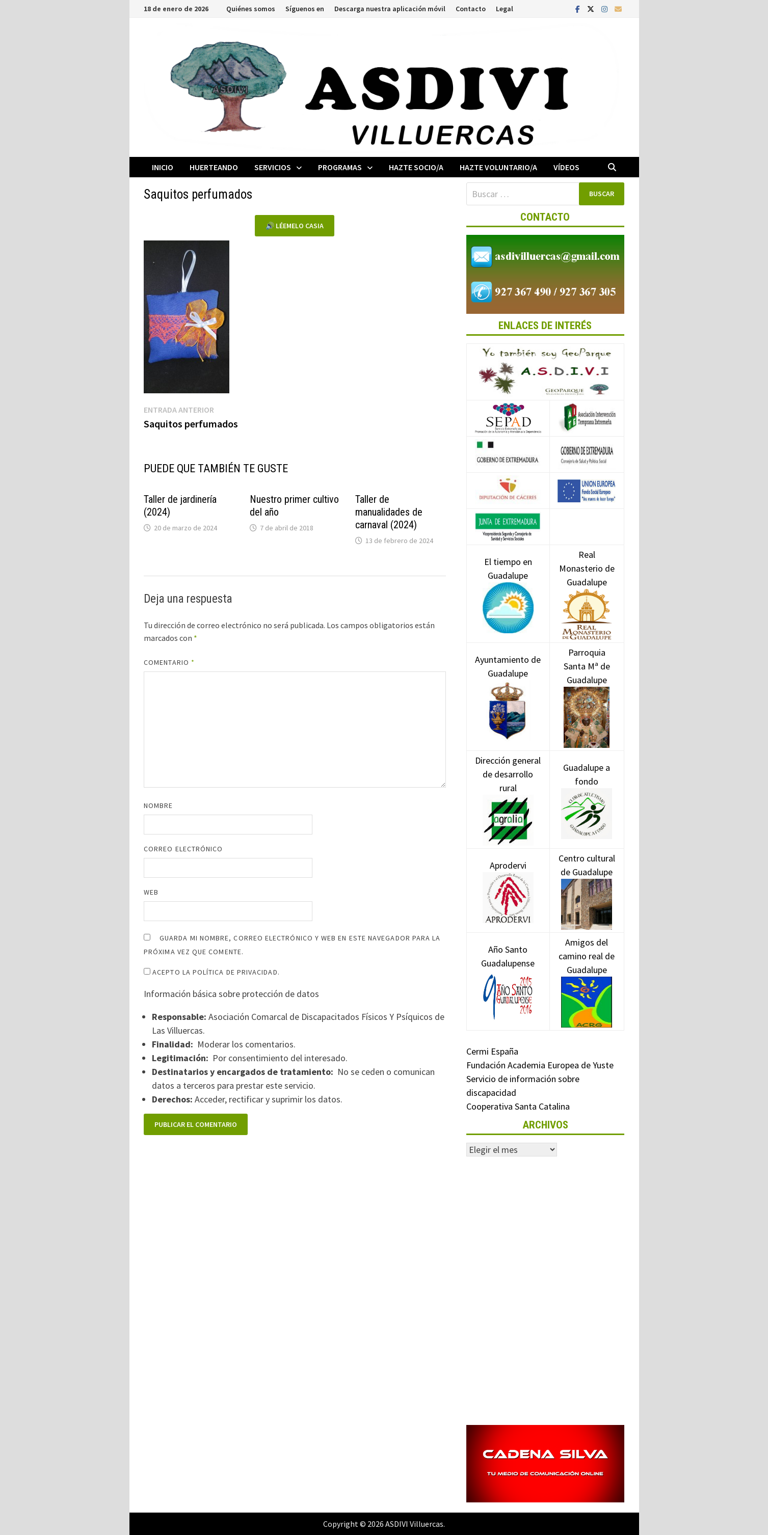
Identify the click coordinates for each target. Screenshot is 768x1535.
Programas (340, 167)
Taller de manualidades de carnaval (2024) (388, 512)
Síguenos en (304, 8)
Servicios (272, 167)
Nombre (158, 805)
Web (151, 892)
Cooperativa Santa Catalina (518, 1106)
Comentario (169, 662)
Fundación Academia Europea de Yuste (540, 1065)
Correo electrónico (183, 848)
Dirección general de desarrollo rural (508, 790)
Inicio (162, 167)
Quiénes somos (250, 8)
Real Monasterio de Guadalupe (587, 584)
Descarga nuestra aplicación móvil (389, 8)
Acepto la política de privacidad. (212, 972)
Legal (504, 8)
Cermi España (492, 1051)
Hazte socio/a (416, 167)
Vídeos (566, 167)
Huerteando (214, 167)
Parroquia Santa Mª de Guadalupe (587, 684)
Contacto (471, 8)
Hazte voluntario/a (498, 167)
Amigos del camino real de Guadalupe (587, 971)
